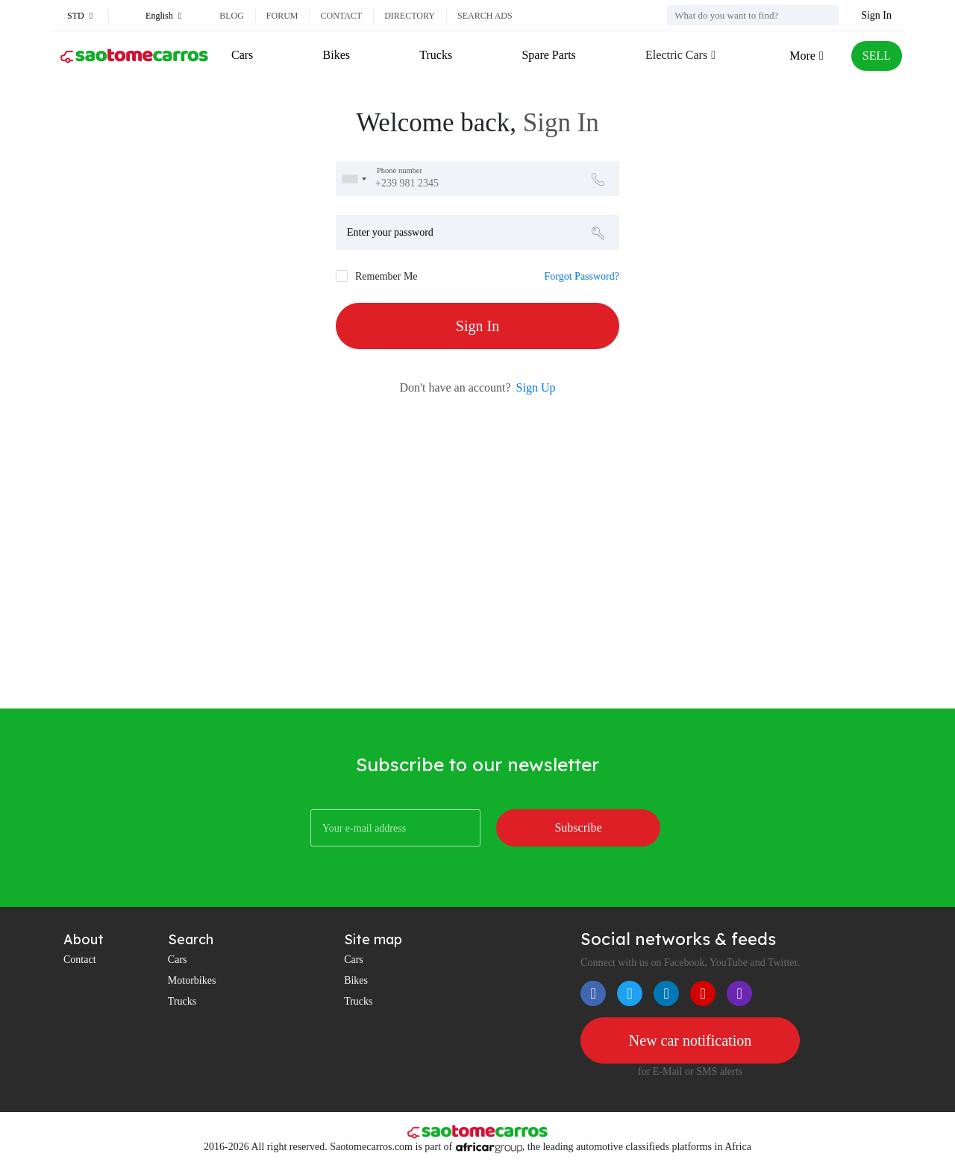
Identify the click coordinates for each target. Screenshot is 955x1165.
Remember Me (386, 276)
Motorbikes (192, 980)
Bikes (336, 54)
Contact (341, 15)
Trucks (435, 54)
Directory (409, 15)
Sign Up (536, 387)
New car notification (690, 1040)
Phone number (399, 170)
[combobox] (353, 178)
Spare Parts (548, 54)
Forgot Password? (582, 276)
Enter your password (390, 232)
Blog (231, 15)
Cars (242, 54)
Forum (282, 15)
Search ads (485, 15)
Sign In (876, 15)
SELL (876, 55)
